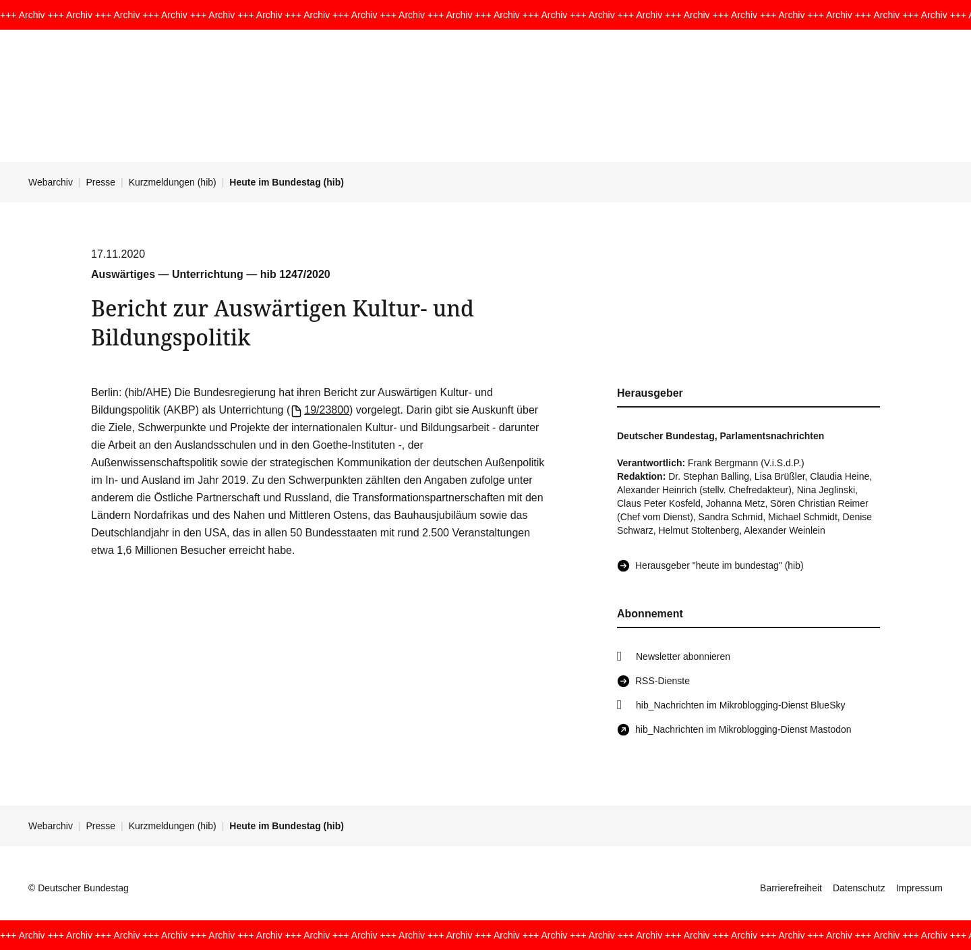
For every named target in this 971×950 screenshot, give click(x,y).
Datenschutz (859, 888)
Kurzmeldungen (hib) (172, 182)
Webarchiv (50, 182)
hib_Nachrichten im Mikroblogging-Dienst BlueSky (740, 705)
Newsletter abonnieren (683, 656)
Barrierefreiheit (791, 888)
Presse (101, 182)
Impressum (919, 888)
